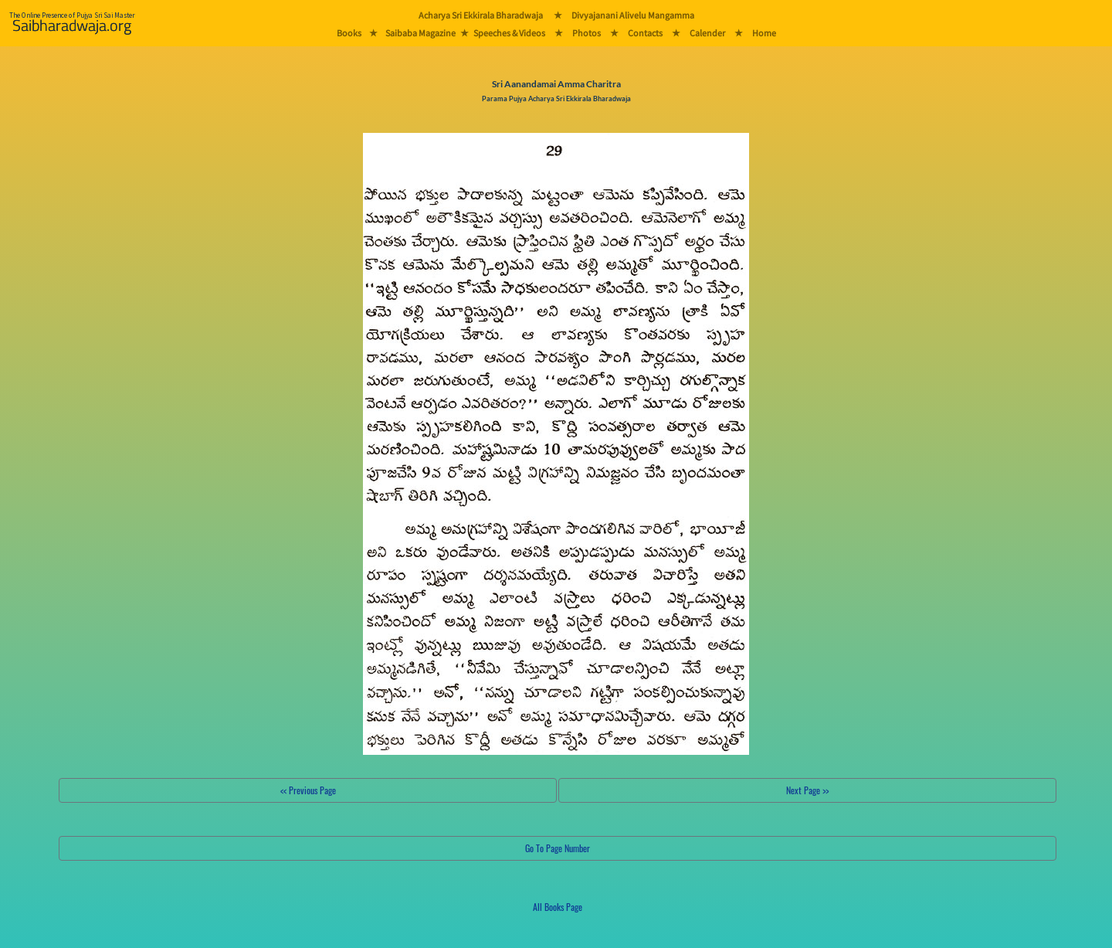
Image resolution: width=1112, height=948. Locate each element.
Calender (707, 33)
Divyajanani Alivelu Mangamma (632, 15)
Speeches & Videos (509, 33)
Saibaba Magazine (420, 33)
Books (349, 33)
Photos (586, 33)
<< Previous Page (308, 790)
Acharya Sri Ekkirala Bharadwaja (481, 15)
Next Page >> (807, 790)
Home (764, 33)
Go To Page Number (557, 848)
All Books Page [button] (557, 906)
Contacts (645, 33)
